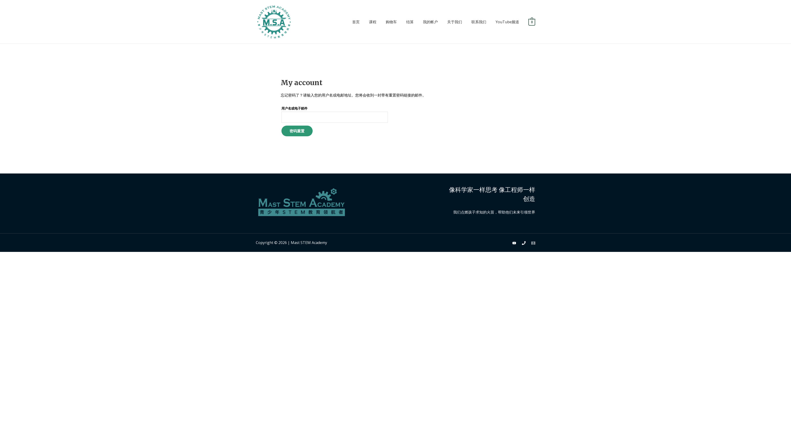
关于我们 (454, 21)
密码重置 (297, 131)
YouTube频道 (507, 21)
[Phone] (524, 243)
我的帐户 (430, 21)
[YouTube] (514, 243)
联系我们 (478, 21)
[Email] (533, 243)
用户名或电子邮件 (294, 108)
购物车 (391, 21)
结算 (410, 21)
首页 (356, 21)
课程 (372, 21)
